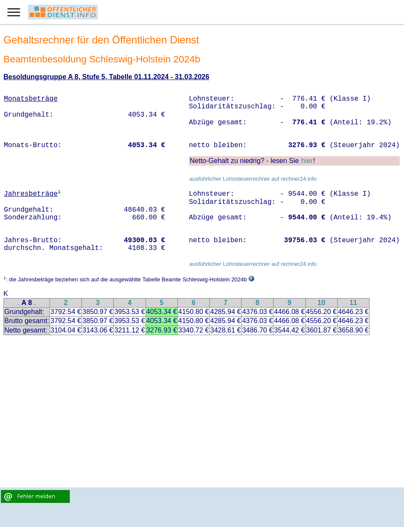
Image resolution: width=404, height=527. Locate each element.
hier (307, 160)
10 (321, 302)
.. (19, 303)
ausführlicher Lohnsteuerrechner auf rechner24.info (253, 179)
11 (353, 302)
